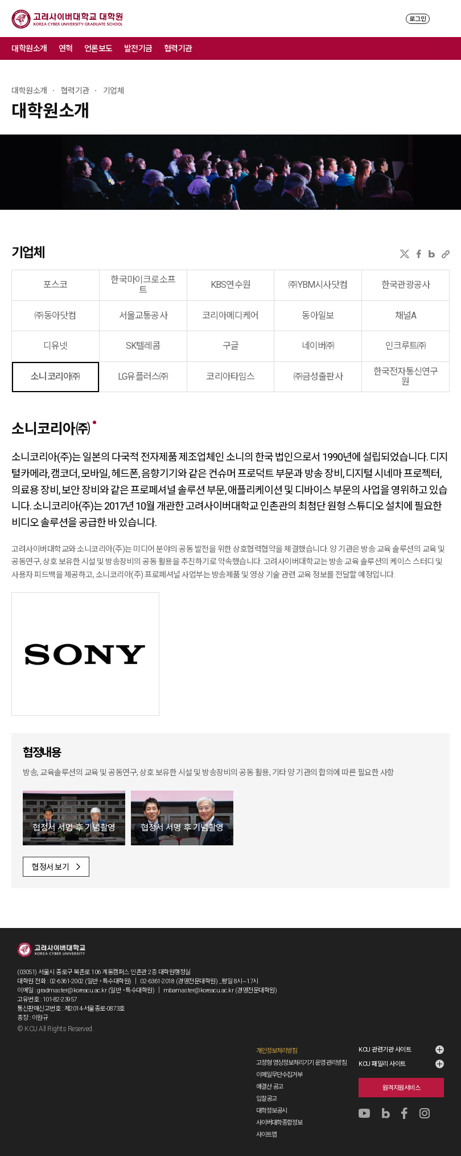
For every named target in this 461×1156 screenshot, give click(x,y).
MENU (444, 18)
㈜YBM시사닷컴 (318, 284)
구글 (230, 345)
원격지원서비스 (401, 1088)
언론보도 (98, 48)
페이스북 (419, 254)
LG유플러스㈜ (143, 376)
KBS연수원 (230, 284)
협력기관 (178, 48)
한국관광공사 (405, 284)
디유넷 (55, 345)
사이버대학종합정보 (279, 1122)
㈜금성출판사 (318, 376)
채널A (406, 315)
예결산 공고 (269, 1086)
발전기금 (138, 48)
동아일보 (318, 315)
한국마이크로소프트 (142, 284)
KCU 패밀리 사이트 (382, 1064)
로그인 (417, 19)
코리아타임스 (230, 376)
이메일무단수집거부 (279, 1074)
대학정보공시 (271, 1110)
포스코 (55, 284)
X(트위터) (404, 254)
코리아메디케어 (230, 315)
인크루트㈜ (405, 345)
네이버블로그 (432, 254)
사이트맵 (266, 1134)
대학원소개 (29, 48)
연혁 (66, 48)
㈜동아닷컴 (55, 315)
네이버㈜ (318, 345)
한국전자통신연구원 (405, 376)
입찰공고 (266, 1098)
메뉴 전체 (449, 48)
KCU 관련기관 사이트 (385, 1049)
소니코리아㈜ (55, 376)
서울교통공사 (143, 315)
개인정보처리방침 (276, 1051)
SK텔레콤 (143, 345)
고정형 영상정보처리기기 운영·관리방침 (301, 1063)
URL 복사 (446, 254)
